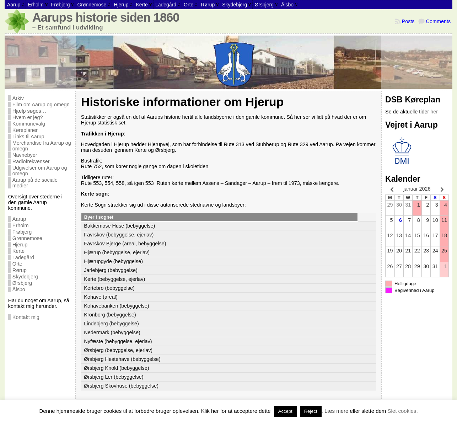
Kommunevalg (28, 124)
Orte (17, 264)
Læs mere (336, 411)
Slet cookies (402, 411)
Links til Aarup (28, 136)
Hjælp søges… (29, 111)
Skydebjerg (25, 276)
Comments (438, 21)
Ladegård (23, 257)
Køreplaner (25, 130)
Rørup (19, 270)
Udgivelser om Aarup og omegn (39, 170)
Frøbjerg (22, 232)
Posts (408, 21)
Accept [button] (285, 411)
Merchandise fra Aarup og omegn (41, 145)
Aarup (19, 219)
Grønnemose (27, 238)
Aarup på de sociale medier (35, 182)
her (434, 111)
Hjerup (19, 244)
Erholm (20, 225)
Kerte (18, 251)
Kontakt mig (25, 317)
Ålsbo (18, 289)
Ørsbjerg (22, 283)
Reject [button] (310, 411)
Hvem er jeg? (27, 117)
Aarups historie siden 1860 (105, 17)
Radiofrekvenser (31, 161)
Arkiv (18, 98)
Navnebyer (24, 155)
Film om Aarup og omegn (41, 104)
